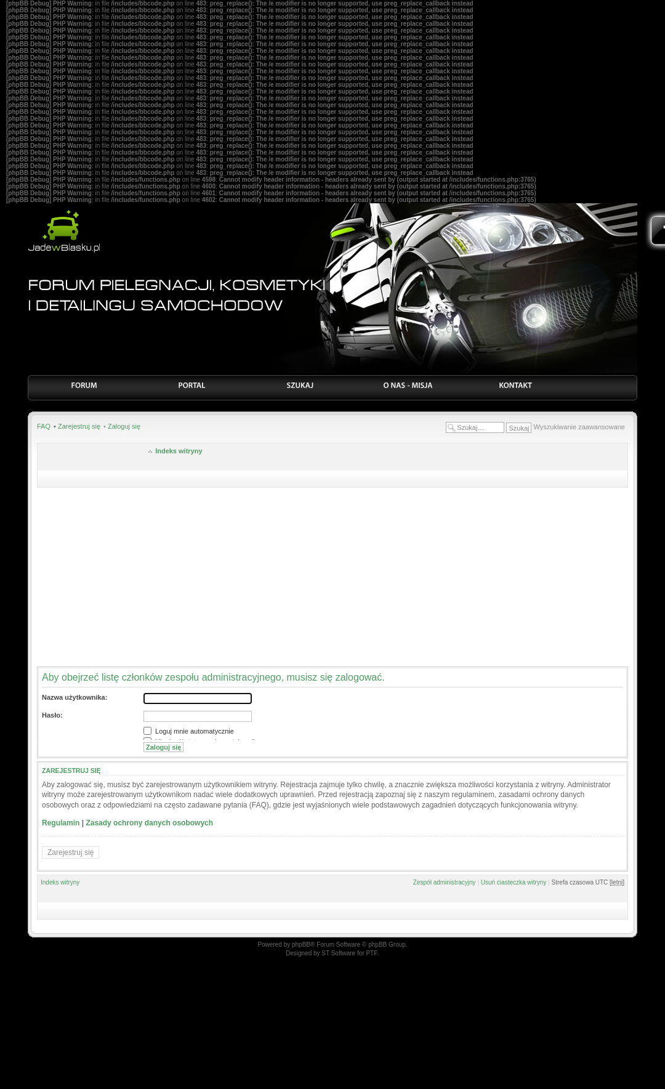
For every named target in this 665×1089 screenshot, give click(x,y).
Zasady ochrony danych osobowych (149, 823)
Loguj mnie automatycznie (188, 731)
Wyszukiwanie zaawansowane (579, 427)
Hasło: (52, 715)
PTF (371, 953)
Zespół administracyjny (444, 882)
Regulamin (60, 823)
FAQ (43, 426)
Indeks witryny (178, 451)
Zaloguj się (124, 426)
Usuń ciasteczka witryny (514, 882)
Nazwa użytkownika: (74, 697)
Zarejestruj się (79, 426)
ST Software (338, 953)
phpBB (301, 944)
